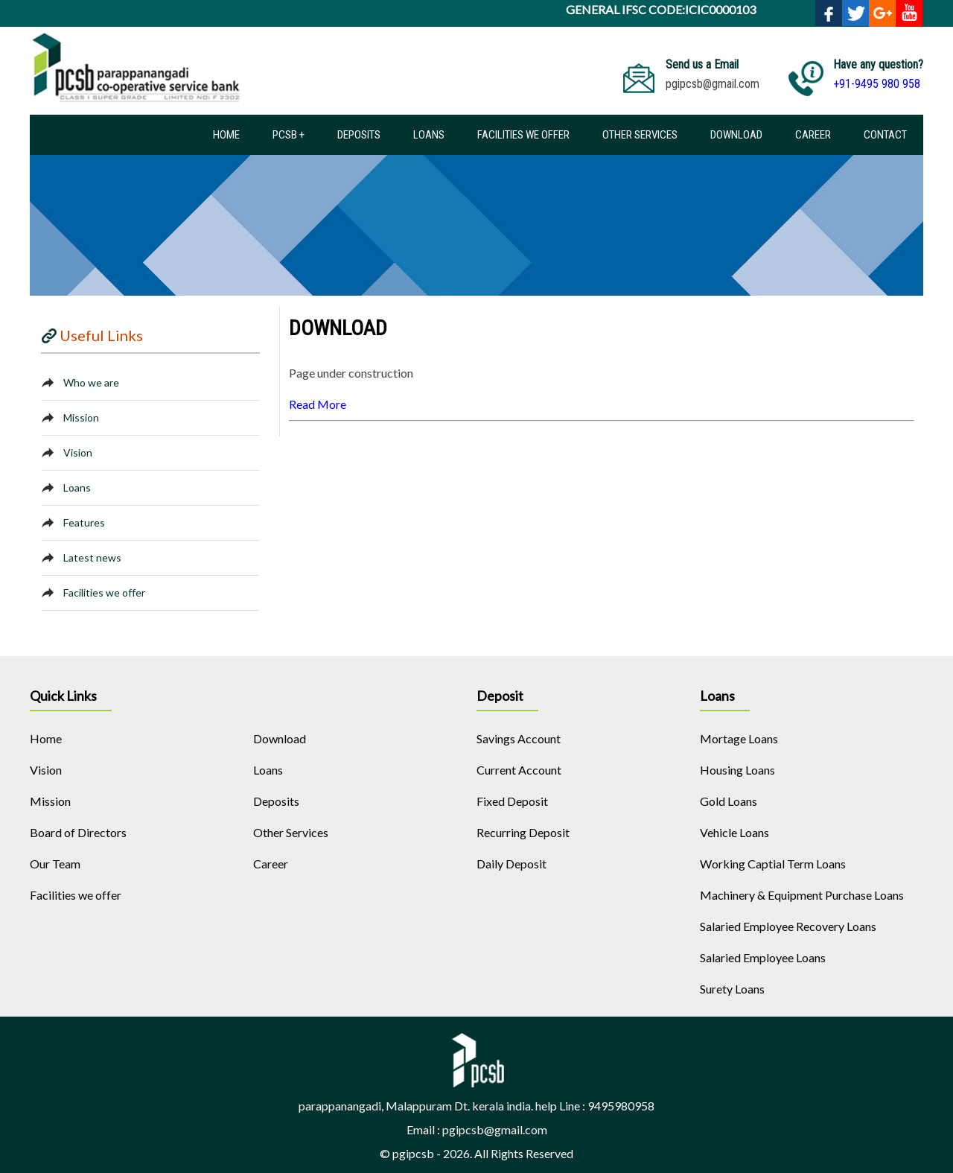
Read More (317, 404)
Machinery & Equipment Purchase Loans (802, 895)
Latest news (92, 557)
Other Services (640, 135)
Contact (885, 135)
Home (226, 135)
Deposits (358, 135)
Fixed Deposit (512, 801)
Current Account (518, 770)
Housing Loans (737, 770)
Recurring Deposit (523, 832)
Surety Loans (732, 989)
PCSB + (288, 135)
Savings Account (518, 738)
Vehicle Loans (734, 832)
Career (813, 135)
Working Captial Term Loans (773, 863)
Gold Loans (728, 801)
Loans (428, 135)
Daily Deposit (511, 863)
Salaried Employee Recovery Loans (788, 926)
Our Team (55, 863)
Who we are (91, 382)
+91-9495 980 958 (876, 84)
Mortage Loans (739, 738)
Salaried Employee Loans (763, 957)
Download (736, 135)
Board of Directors (78, 832)
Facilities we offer (523, 135)
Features (84, 522)
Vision (77, 452)
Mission (81, 417)
